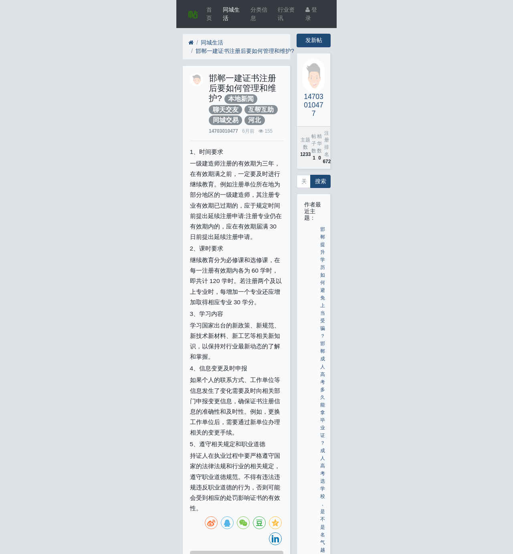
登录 (311, 13)
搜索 (320, 181)
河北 (254, 120)
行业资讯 (286, 13)
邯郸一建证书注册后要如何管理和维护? (245, 51)
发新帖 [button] (313, 40)
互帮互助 (261, 109)
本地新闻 (241, 98)
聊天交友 (225, 109)
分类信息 (258, 13)
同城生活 (231, 13)
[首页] (191, 42)
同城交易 (225, 120)
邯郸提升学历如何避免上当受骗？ (322, 282)
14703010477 (223, 131)
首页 (209, 13)
